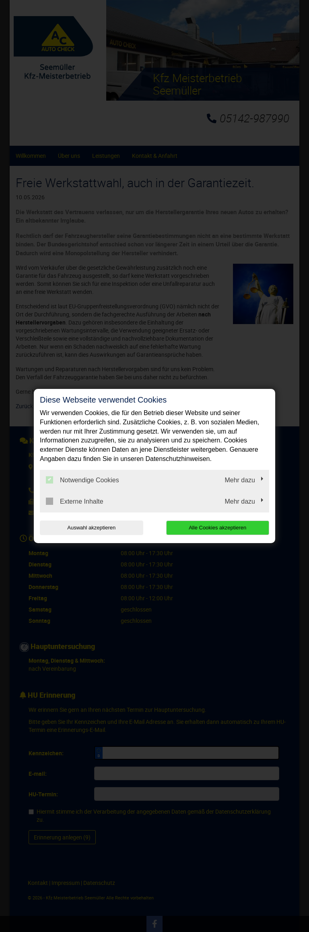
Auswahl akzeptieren (91, 528)
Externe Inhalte (74, 501)
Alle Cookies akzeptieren (217, 528)
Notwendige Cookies (82, 480)
